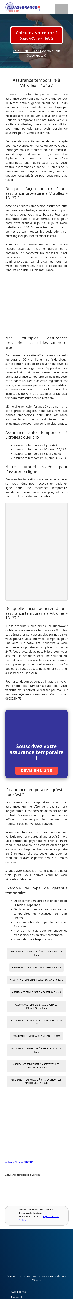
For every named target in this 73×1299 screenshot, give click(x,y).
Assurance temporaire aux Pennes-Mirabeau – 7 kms (36, 1006)
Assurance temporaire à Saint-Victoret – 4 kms (37, 953)
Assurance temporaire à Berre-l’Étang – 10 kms (36, 1050)
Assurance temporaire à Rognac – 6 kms (36, 967)
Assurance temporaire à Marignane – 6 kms (36, 979)
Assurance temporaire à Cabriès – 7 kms (36, 992)
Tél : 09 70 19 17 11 (27, 51)
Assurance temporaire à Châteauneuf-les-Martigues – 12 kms (36, 1081)
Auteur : (10, 1162)
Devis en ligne (36, 771)
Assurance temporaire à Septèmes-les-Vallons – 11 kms (36, 1066)
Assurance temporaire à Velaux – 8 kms (36, 1036)
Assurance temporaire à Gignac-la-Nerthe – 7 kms (37, 1022)
